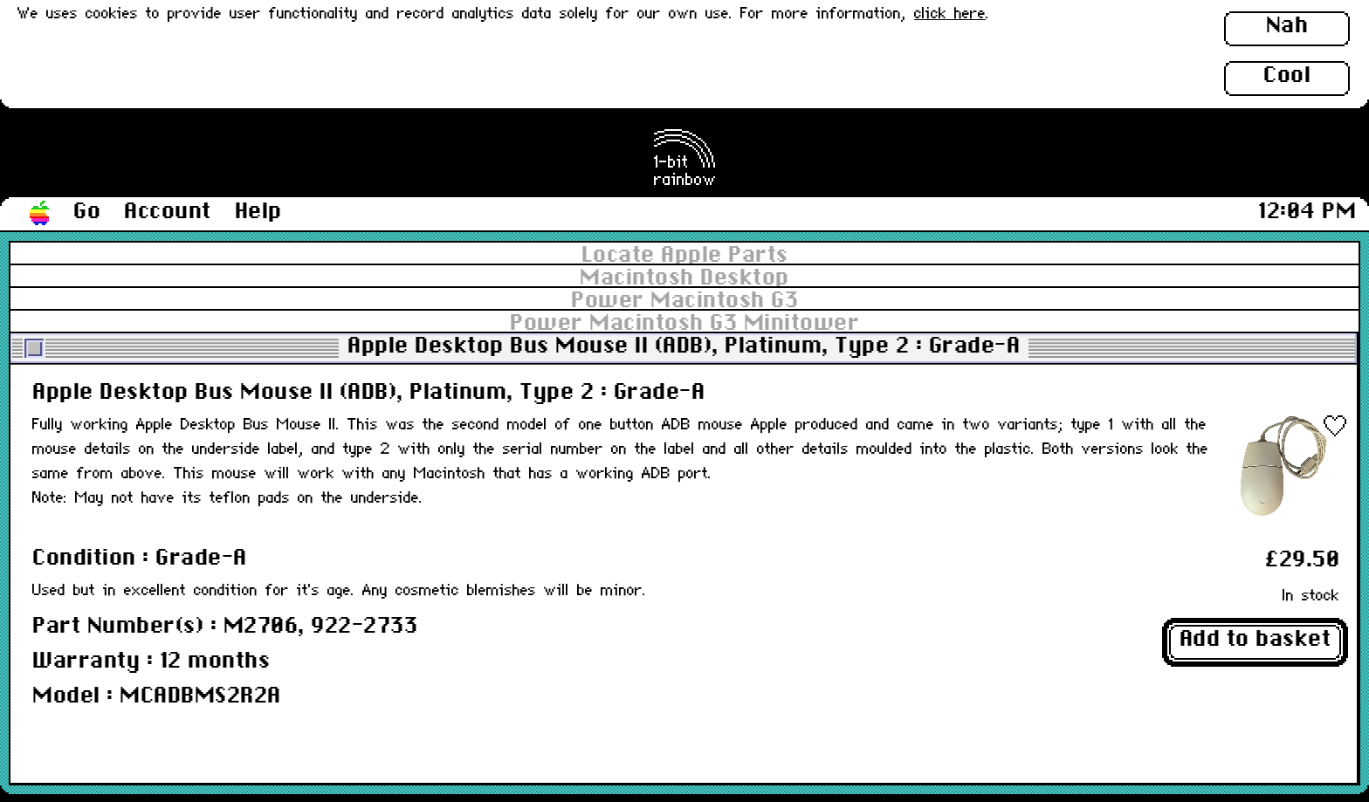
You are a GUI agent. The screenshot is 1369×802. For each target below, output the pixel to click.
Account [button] (167, 212)
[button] (40, 213)
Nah (1287, 26)
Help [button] (258, 212)
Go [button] (86, 212)
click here (950, 14)
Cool (1287, 76)
